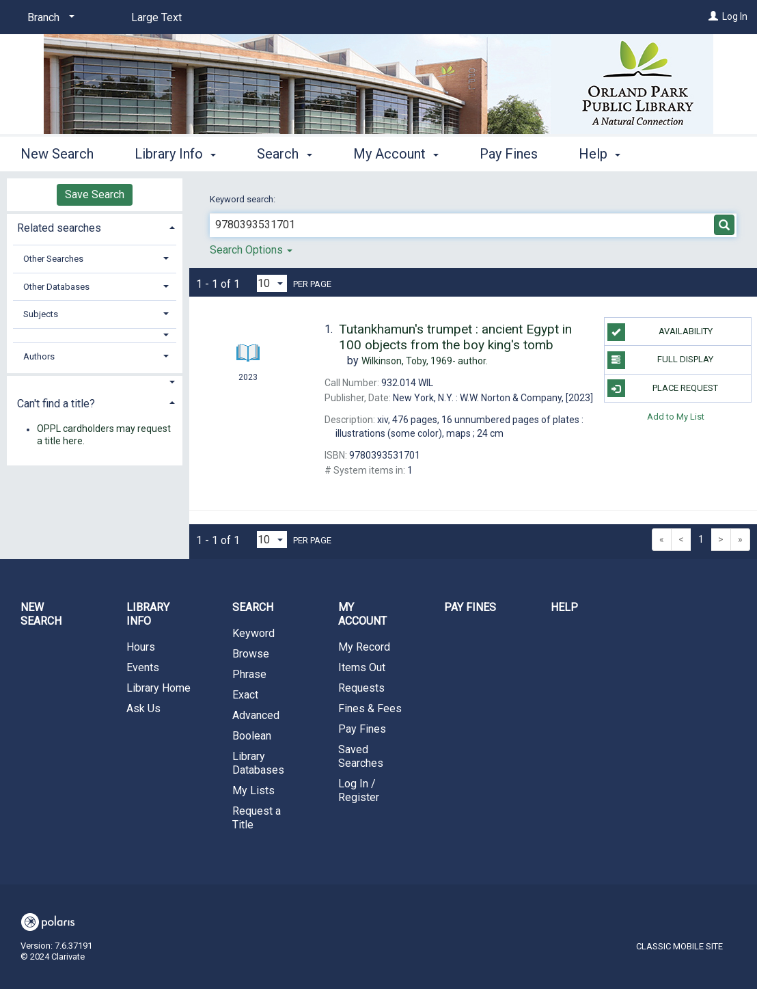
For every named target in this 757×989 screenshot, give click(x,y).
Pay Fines (509, 154)
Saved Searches (360, 756)
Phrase (249, 674)
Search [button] (284, 154)
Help (564, 607)
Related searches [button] (59, 227)
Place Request (663, 388)
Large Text (156, 17)
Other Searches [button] (53, 259)
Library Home (158, 687)
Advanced (255, 715)
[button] (95, 335)
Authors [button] (39, 356)
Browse (250, 653)
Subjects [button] (40, 314)
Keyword (253, 633)
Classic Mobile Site (679, 946)
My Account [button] (396, 154)
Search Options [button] (251, 249)
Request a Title (256, 817)
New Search (57, 154)
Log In (734, 16)
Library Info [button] (175, 154)
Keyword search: (243, 199)
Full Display (660, 360)
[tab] (94, 226)
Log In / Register (358, 790)
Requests (361, 687)
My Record (364, 646)
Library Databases (258, 763)
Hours (140, 646)
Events (142, 667)
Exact (245, 694)
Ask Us (143, 708)
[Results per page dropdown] (272, 283)
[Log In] (713, 16)
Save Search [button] (94, 194)
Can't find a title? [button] (56, 403)
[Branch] (48, 17)
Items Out (361, 667)
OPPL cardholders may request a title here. (104, 435)
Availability (660, 332)
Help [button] (599, 154)
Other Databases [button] (56, 287)
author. (424, 360)
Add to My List (675, 416)
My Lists (253, 790)
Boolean (251, 735)
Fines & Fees (370, 708)
